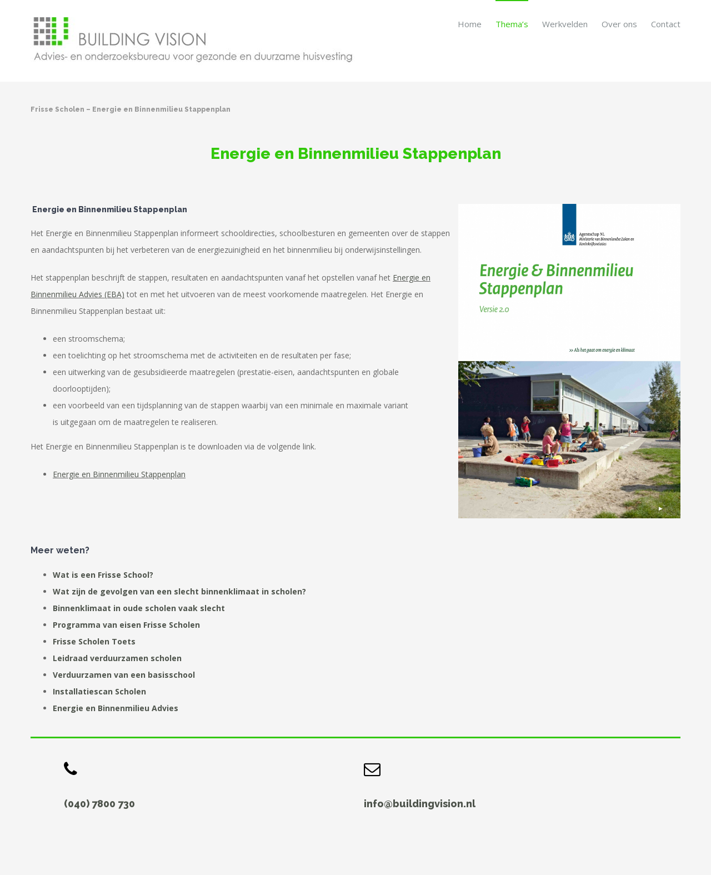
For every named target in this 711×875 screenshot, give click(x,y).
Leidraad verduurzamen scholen (117, 658)
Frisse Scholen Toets (94, 641)
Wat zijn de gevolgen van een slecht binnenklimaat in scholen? (179, 591)
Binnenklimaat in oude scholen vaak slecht (139, 608)
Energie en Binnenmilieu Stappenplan (119, 474)
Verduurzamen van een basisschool (124, 674)
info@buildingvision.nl (419, 803)
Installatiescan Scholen (99, 691)
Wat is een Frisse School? (103, 574)
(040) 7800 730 (99, 803)
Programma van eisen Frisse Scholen (126, 624)
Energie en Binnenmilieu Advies (115, 708)
